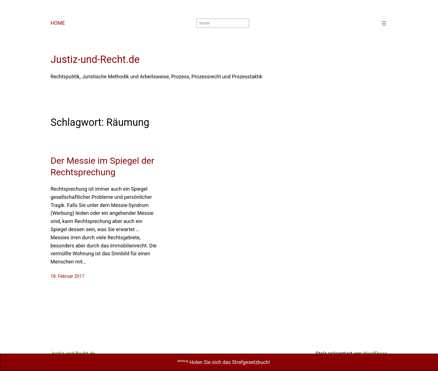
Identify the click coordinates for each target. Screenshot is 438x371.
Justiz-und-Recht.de (95, 59)
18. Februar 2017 (68, 276)
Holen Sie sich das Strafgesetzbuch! (223, 362)
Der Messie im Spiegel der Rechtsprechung (102, 166)
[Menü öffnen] (384, 23)
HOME (58, 23)
